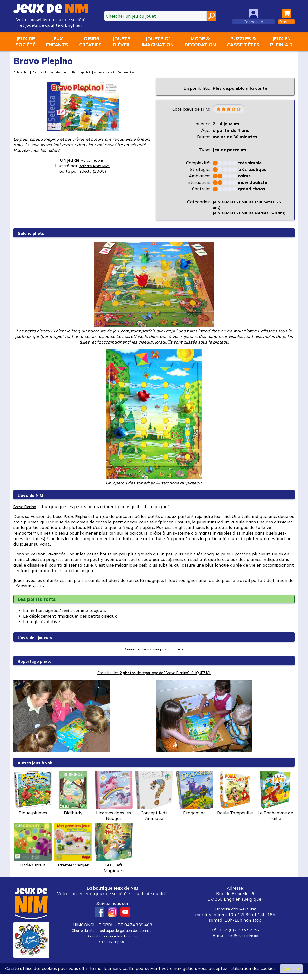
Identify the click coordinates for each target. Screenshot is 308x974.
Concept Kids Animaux (154, 802)
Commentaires (156, 72)
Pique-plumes (33, 799)
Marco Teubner (92, 160)
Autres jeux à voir (129, 72)
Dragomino (194, 799)
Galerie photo (23, 72)
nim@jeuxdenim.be (242, 942)
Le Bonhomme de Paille (275, 802)
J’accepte (291, 968)
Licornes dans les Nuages (114, 802)
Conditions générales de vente (112, 942)
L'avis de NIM (47, 72)
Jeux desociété (25, 42)
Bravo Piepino (27, 513)
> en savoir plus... (112, 948)
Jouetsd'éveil (121, 42)
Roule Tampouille (235, 799)
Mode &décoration (200, 42)
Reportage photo (100, 72)
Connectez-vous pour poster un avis (154, 655)
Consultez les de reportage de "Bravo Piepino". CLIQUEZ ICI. (154, 679)
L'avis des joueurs (41, 643)
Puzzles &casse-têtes (243, 42)
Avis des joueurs (72, 72)
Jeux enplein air (281, 42)
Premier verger (73, 852)
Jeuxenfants (57, 42)
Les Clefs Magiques (114, 855)
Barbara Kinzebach (94, 165)
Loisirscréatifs (90, 42)
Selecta (39, 592)
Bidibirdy (73, 799)
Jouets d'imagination (158, 42)
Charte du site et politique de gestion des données (112, 937)
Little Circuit (33, 852)
